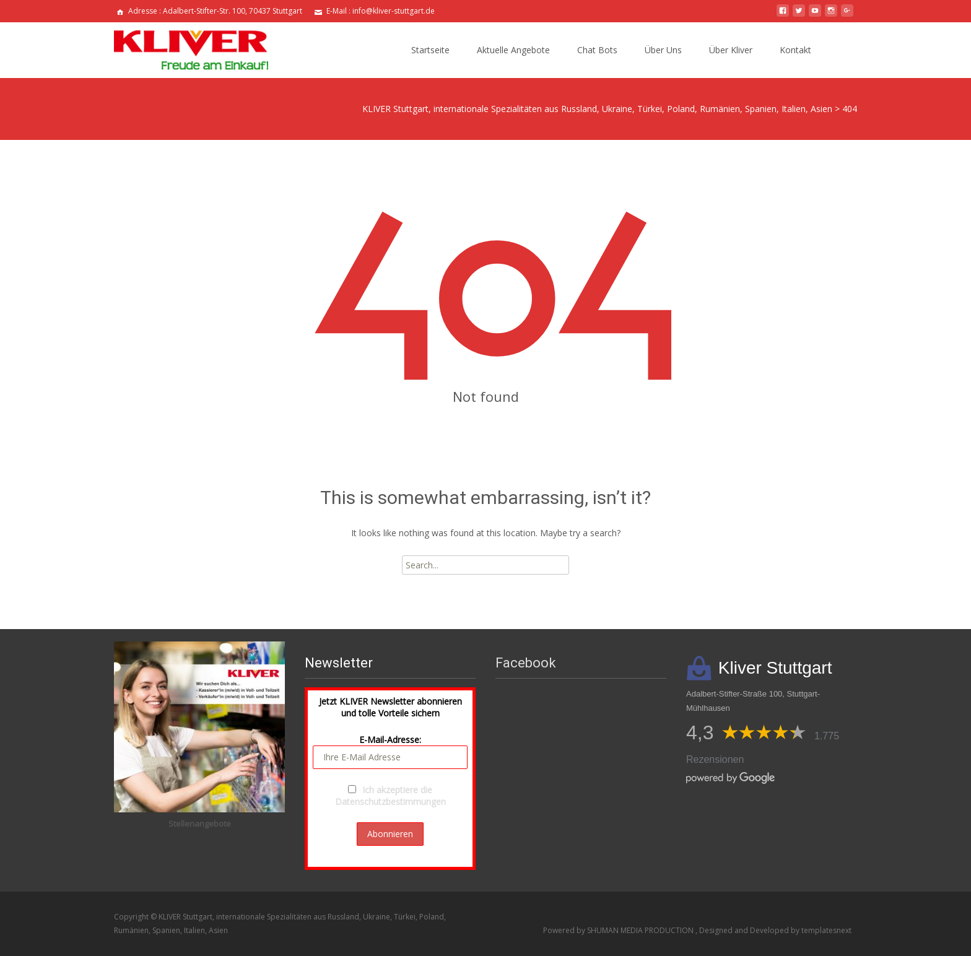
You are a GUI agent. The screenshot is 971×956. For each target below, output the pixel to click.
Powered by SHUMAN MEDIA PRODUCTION (619, 930)
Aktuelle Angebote (513, 50)
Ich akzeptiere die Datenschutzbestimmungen (390, 795)
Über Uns (663, 50)
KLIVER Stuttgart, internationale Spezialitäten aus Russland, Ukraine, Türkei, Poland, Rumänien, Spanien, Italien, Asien (597, 109)
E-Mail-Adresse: (390, 751)
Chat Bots (597, 50)
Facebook (525, 663)
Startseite (430, 50)
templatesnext (826, 930)
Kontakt (795, 50)
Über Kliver (730, 50)
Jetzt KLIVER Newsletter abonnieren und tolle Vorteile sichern (390, 707)
